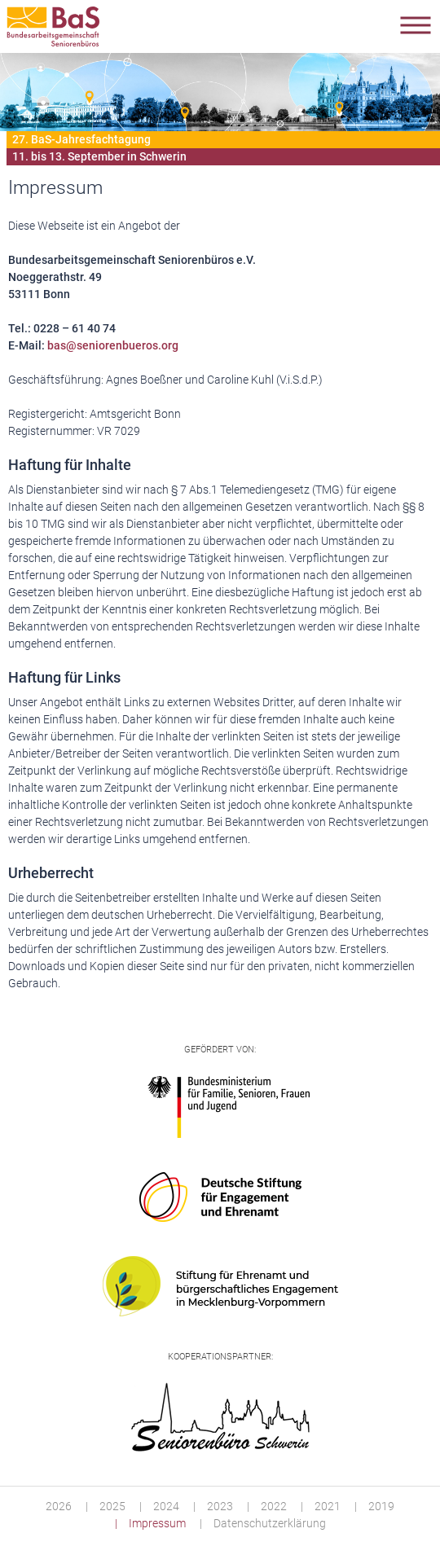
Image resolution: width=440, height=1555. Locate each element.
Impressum (157, 1523)
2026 (59, 1506)
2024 (166, 1506)
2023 (220, 1506)
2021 (328, 1506)
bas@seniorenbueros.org (112, 345)
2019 (381, 1506)
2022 (274, 1506)
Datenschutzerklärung (269, 1523)
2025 (112, 1506)
